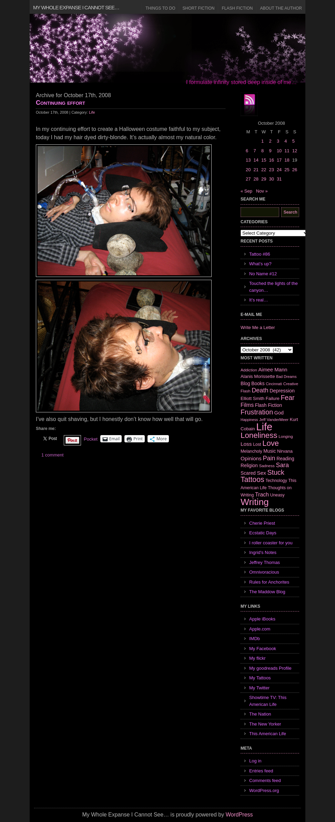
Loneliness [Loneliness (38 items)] (259, 435)
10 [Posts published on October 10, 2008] (279, 150)
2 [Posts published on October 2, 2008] (270, 141)
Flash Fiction (237, 8)
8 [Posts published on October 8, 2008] (262, 150)
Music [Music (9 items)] (269, 451)
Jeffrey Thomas (264, 562)
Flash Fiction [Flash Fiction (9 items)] (268, 405)
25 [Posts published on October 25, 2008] (286, 169)
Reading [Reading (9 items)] (285, 458)
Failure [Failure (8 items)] (273, 398)
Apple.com (259, 628)
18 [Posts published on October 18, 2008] (286, 160)
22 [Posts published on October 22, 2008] (263, 169)
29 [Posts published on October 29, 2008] (263, 179)
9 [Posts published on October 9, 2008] (270, 150)
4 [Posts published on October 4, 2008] (285, 141)
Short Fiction (199, 8)
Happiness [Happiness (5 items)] (249, 420)
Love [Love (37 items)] (270, 443)
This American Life (267, 733)
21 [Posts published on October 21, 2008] (255, 169)
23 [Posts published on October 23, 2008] (271, 169)
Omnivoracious (264, 572)
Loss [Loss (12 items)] (246, 444)
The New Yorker (265, 724)
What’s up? (260, 263)
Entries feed (261, 770)
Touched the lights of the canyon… (273, 287)
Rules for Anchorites (269, 582)
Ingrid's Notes (262, 552)
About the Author (281, 8)
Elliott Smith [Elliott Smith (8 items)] (252, 398)
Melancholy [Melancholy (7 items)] (251, 451)
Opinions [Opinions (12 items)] (251, 458)
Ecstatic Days (262, 532)
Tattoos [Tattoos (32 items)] (252, 479)
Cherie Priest (262, 523)
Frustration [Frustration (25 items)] (257, 412)
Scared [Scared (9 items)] (248, 473)
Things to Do (160, 8)
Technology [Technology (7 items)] (276, 480)
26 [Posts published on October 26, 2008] (294, 169)
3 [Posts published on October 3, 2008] (278, 141)
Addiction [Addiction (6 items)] (249, 370)
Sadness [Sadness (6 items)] (267, 465)
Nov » (262, 191)
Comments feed (265, 780)
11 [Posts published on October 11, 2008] (286, 150)
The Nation (260, 714)
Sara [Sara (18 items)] (282, 465)
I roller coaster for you (271, 542)
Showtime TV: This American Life (267, 701)
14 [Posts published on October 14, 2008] (255, 160)
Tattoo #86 (259, 254)
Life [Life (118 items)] (264, 426)
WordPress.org (264, 790)
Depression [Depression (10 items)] (282, 390)
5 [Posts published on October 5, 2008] (293, 141)
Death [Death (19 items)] (260, 390)
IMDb (254, 638)
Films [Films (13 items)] (247, 405)
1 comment (52, 455)
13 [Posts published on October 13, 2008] (248, 160)
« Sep (246, 191)
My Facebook (262, 648)
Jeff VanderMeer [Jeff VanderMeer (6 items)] (273, 419)
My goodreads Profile (270, 668)
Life (92, 112)
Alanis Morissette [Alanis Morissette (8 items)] (258, 376)
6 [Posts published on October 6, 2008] (247, 150)
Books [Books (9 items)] (257, 383)
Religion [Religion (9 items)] (249, 465)
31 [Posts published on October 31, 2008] (279, 179)
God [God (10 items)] (279, 412)
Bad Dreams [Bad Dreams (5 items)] (286, 376)
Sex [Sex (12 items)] (261, 473)
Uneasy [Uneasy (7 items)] (277, 495)
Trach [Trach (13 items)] (262, 494)
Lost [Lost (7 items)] (257, 444)
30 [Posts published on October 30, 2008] (271, 179)
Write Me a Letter (258, 327)
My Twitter (259, 687)
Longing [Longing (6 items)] (285, 436)
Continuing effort (60, 102)
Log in (255, 760)
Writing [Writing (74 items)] (255, 502)
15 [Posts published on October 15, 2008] (263, 160)
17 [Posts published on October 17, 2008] (279, 160)
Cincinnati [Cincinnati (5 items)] (274, 384)
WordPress (239, 815)
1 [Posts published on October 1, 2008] (262, 141)
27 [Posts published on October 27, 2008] (248, 179)
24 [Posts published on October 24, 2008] (279, 169)
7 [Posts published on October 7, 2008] (254, 150)
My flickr (257, 658)
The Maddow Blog (267, 591)
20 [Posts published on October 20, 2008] (248, 169)
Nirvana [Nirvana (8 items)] (285, 451)
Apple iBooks (262, 618)
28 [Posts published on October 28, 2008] (255, 179)
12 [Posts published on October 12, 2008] (294, 150)
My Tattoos (260, 677)
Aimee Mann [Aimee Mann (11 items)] (272, 369)
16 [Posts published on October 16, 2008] (271, 160)
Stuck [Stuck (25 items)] (275, 472)
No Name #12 (263, 273)
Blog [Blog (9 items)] (245, 383)
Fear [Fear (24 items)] (287, 397)
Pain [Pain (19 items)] (269, 458)
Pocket (91, 439)
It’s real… (258, 299)
